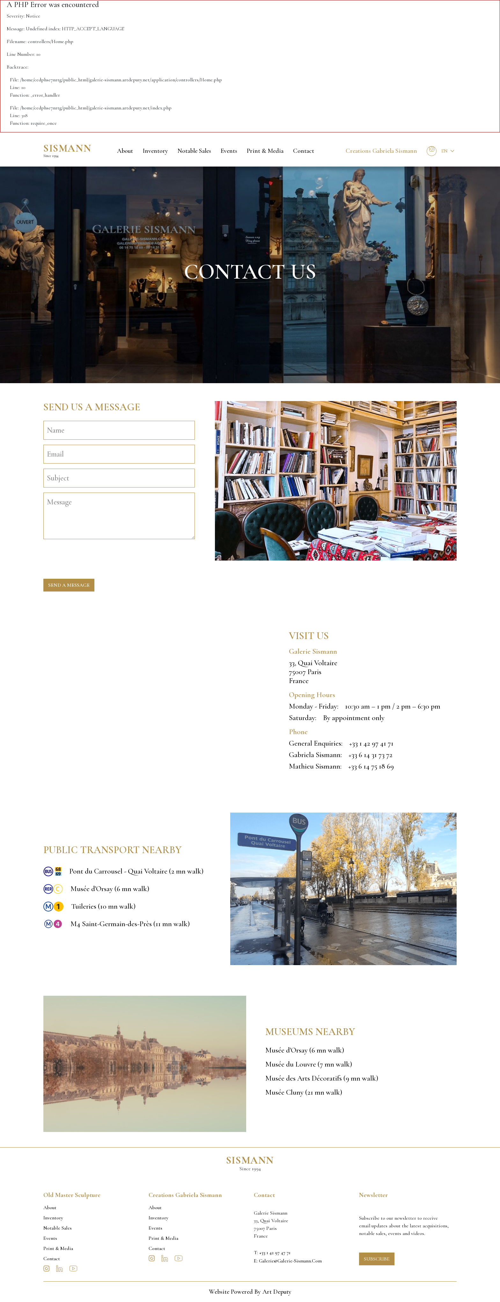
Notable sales (194, 151)
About (125, 151)
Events (229, 151)
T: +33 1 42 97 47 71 (272, 1252)
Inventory (155, 151)
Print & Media (265, 151)
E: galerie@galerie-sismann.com (288, 1261)
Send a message (69, 585)
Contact (303, 151)
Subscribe (377, 1259)
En (444, 151)
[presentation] (91, 556)
